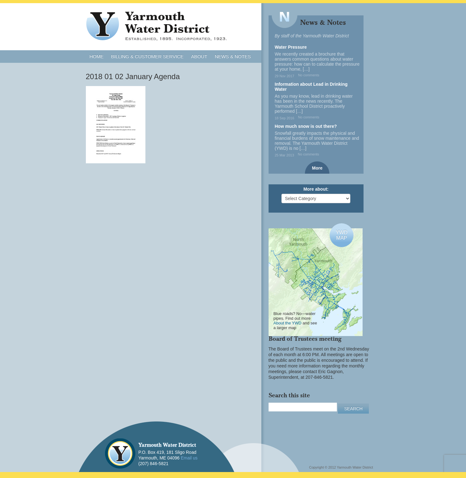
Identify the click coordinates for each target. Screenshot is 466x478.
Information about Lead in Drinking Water (311, 87)
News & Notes (233, 56)
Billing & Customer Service (147, 56)
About (199, 56)
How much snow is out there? (306, 126)
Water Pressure (291, 47)
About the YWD (287, 323)
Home (97, 56)
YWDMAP (341, 235)
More (317, 168)
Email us (189, 457)
